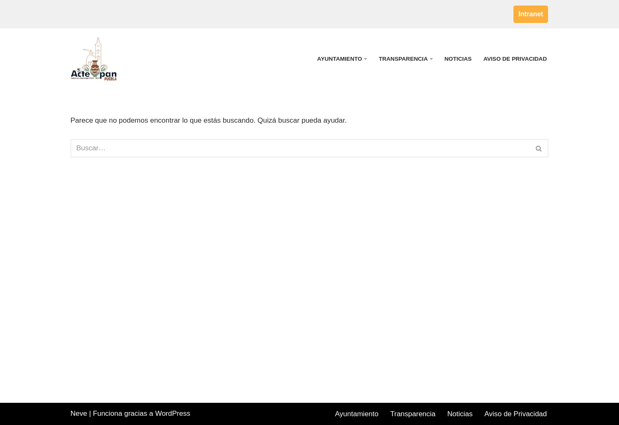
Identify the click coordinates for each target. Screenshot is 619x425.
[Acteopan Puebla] (95, 59)
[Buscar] (300, 148)
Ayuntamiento (357, 414)
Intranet (530, 14)
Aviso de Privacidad (515, 59)
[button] (365, 58)
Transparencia (412, 414)
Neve (78, 413)
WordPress (172, 413)
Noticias (458, 59)
